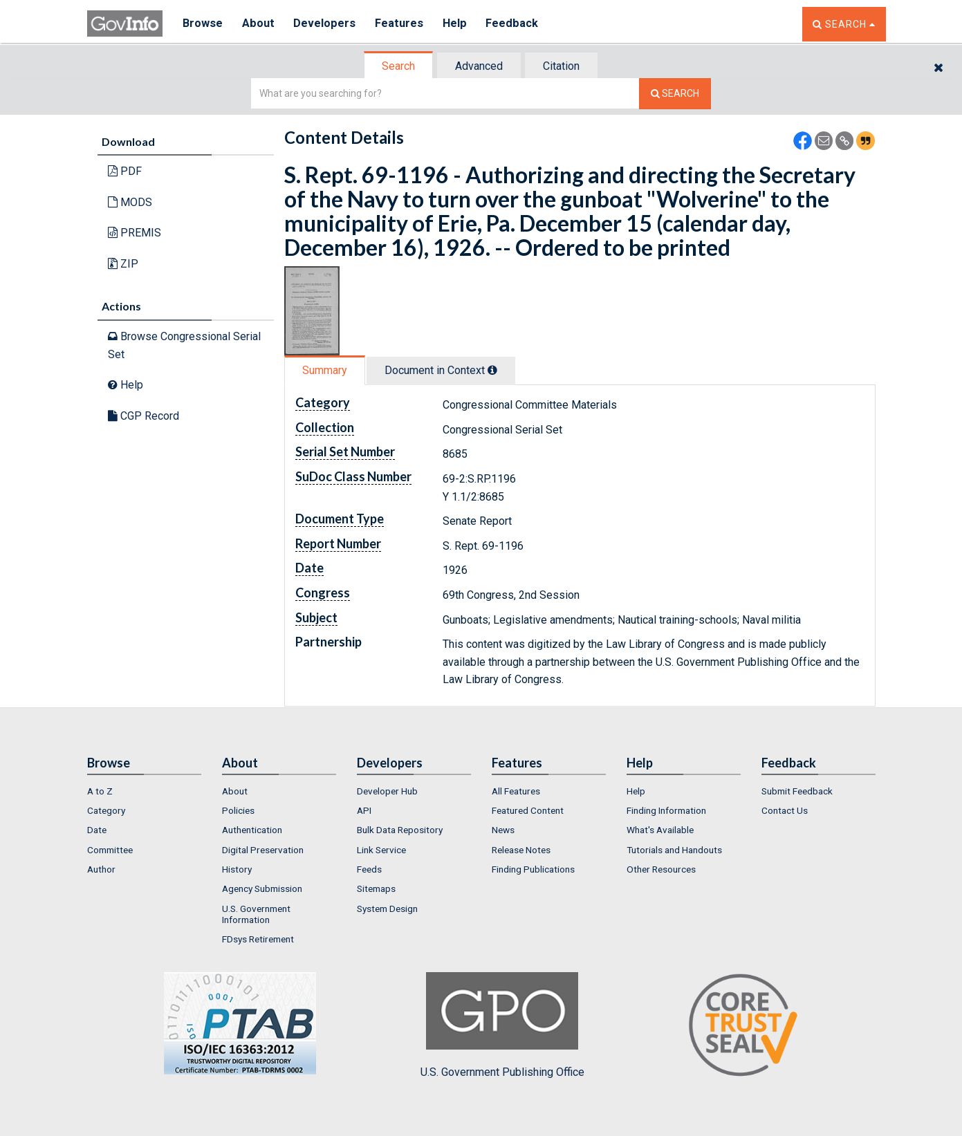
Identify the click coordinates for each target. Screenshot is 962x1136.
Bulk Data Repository (400, 829)
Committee (110, 849)
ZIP (123, 263)
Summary (324, 370)
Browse (203, 23)
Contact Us (784, 810)
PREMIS (134, 232)
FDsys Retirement (258, 938)
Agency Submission (262, 888)
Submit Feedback (797, 791)
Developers (327, 23)
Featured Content (528, 810)
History (237, 869)
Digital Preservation (263, 849)
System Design (387, 908)
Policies (238, 810)
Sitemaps (376, 888)
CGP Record (143, 415)
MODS (130, 202)
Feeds (369, 869)
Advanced (479, 66)
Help (458, 23)
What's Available (660, 829)
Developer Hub (387, 791)
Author (101, 869)
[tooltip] (492, 369)
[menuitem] (144, 791)
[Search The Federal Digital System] (675, 93)
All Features (516, 791)
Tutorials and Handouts (674, 849)
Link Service (381, 849)
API (364, 810)
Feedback (516, 23)
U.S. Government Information (256, 914)
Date (97, 829)
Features (402, 23)
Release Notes (521, 849)
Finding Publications (533, 869)
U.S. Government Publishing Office (502, 1025)
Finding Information (666, 810)
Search (398, 66)
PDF (125, 171)
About (259, 23)
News (503, 829)
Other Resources (661, 869)
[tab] (399, 66)
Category (106, 810)
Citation (561, 66)
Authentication (252, 829)
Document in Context (441, 370)
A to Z (100, 791)
